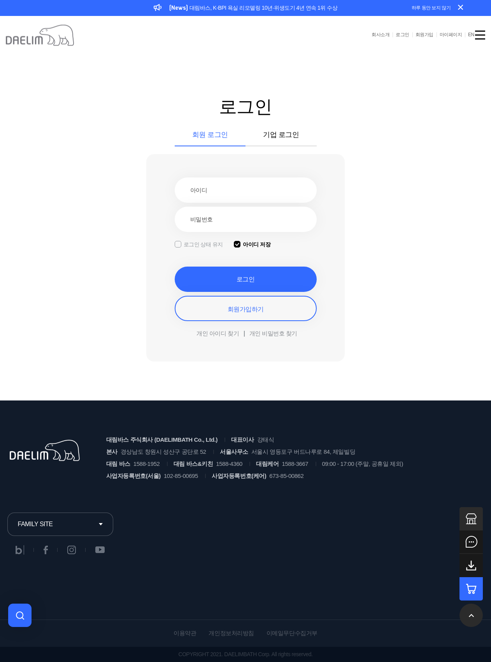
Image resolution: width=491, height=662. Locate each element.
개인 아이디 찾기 (217, 333)
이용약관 (185, 633)
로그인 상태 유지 (203, 244)
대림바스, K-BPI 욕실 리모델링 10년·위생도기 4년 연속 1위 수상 (245, 8)
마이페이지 (451, 34)
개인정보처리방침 (231, 633)
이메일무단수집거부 (292, 633)
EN (471, 34)
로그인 (402, 34)
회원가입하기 (246, 309)
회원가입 (424, 34)
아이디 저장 (256, 244)
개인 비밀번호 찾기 (273, 333)
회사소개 (380, 34)
